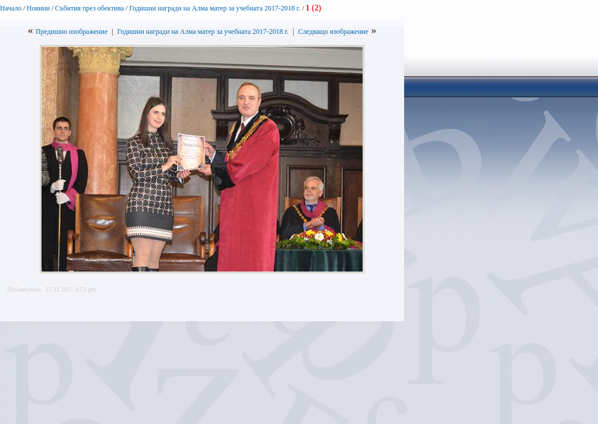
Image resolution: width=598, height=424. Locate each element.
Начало (11, 8)
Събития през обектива (89, 8)
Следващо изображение (333, 31)
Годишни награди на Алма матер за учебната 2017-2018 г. (214, 8)
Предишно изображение (71, 31)
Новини (38, 8)
